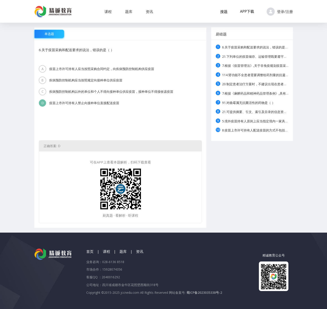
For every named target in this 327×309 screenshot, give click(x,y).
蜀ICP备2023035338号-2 (204, 292)
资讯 (149, 11)
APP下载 (247, 11)
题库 (128, 11)
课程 (108, 11)
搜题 (224, 11)
